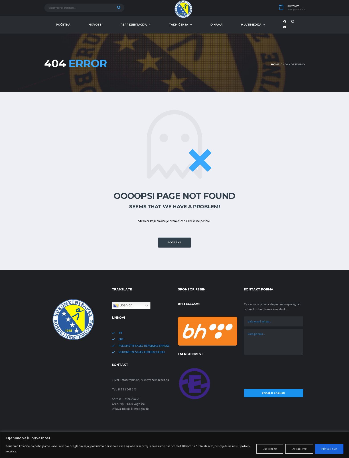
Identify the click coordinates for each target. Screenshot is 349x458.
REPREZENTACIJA (134, 24)
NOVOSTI (95, 24)
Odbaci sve (299, 449)
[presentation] (273, 373)
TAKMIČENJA (178, 24)
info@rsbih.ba (296, 9)
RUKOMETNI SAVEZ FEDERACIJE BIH (142, 352)
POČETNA (63, 24)
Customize (270, 449)
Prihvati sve (329, 449)
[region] (174, 445)
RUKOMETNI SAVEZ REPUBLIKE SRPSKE (144, 346)
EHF (121, 339)
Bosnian (122, 305)
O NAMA (216, 24)
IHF (121, 333)
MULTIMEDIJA (251, 24)
